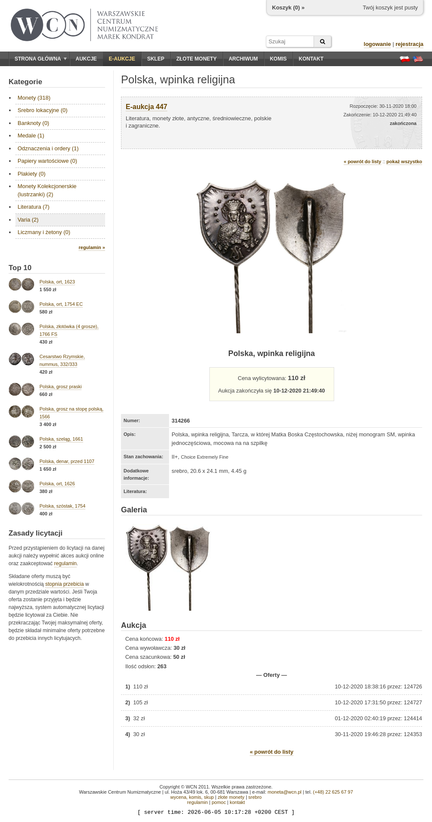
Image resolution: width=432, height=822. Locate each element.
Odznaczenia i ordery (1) (48, 148)
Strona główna (41, 59)
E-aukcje (122, 59)
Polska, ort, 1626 (57, 483)
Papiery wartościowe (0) (47, 161)
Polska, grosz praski (60, 386)
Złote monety (196, 59)
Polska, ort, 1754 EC (61, 304)
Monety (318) (34, 97)
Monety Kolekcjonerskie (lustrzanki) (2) (47, 190)
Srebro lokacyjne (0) (42, 110)
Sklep (155, 59)
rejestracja (409, 44)
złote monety (231, 797)
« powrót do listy (362, 161)
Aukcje (86, 59)
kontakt (237, 802)
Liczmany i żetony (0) (44, 232)
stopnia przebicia (64, 584)
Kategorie (25, 82)
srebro (255, 797)
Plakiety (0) (31, 173)
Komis (278, 59)
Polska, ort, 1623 (57, 281)
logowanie (377, 44)
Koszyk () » (288, 7)
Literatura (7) (33, 207)
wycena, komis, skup (192, 797)
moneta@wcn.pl (285, 792)
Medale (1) (31, 135)
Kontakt (311, 59)
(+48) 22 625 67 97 (333, 792)
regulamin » (92, 247)
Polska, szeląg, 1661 (61, 438)
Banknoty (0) (33, 123)
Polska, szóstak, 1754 (62, 505)
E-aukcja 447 (146, 106)
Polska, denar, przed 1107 (66, 461)
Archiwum (243, 59)
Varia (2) (28, 219)
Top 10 (20, 268)
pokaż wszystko (404, 161)
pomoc (218, 802)
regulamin (65, 563)
